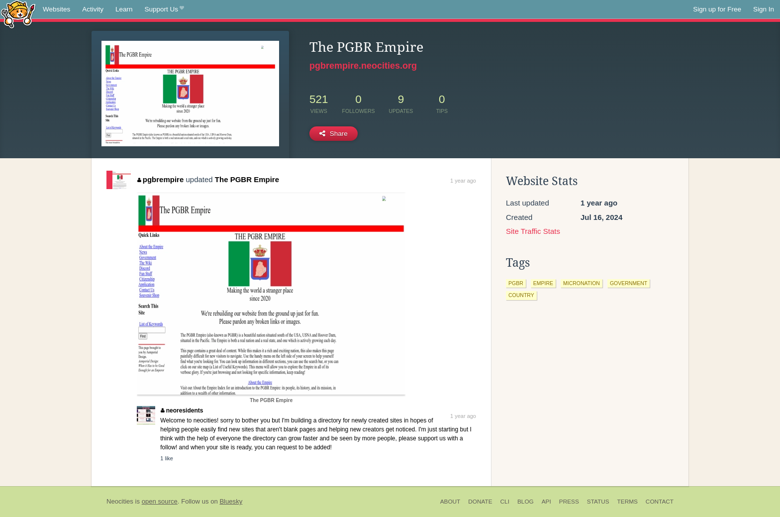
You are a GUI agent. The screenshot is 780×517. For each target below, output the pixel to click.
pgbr (515, 283)
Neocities (119, 501)
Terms (627, 501)
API (546, 501)
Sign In (763, 9)
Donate (480, 501)
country (521, 295)
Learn (124, 9)
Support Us (164, 9)
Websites (56, 9)
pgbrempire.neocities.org (363, 66)
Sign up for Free (717, 9)
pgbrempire (160, 179)
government (628, 283)
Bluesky (230, 501)
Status (598, 501)
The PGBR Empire (247, 179)
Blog (525, 501)
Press (569, 501)
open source (160, 501)
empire (543, 283)
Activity (92, 9)
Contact (660, 501)
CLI (504, 501)
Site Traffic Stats (533, 231)
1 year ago (463, 181)
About (450, 501)
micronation (581, 283)
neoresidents (182, 410)
